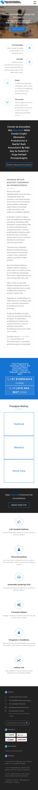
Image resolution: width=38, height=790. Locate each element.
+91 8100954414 (19, 381)
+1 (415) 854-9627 (20, 390)
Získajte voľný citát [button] (18, 29)
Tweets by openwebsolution (14, 751)
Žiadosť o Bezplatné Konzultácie (19, 165)
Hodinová (19, 424)
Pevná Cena (19, 471)
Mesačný (19, 447)
